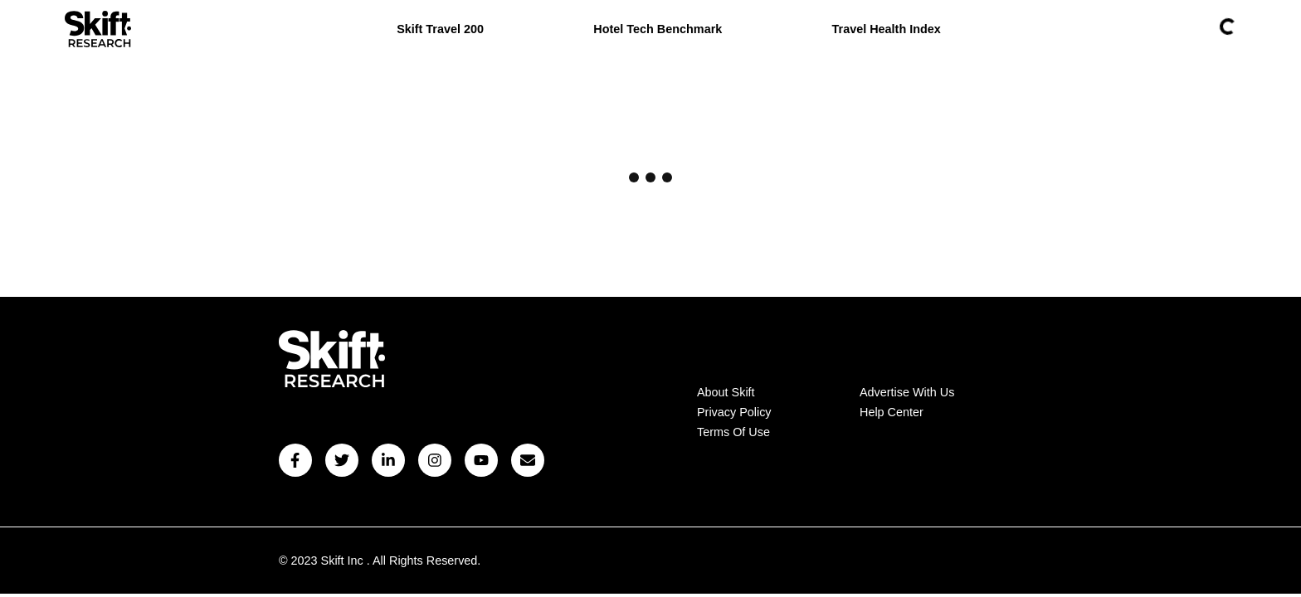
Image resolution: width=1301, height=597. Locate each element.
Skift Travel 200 (440, 29)
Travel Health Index (886, 29)
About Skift (726, 392)
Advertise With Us (907, 392)
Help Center (891, 412)
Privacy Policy (734, 412)
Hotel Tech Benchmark (657, 29)
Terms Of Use (733, 432)
